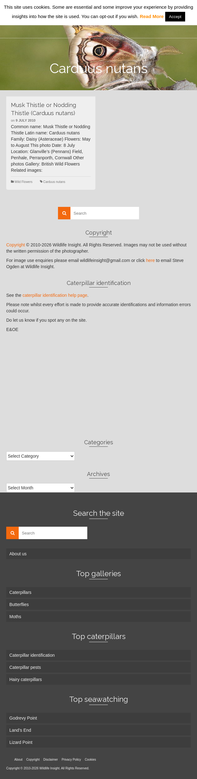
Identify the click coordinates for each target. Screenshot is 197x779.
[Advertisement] (98, 385)
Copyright (15, 244)
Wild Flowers (23, 182)
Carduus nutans (54, 182)
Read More (152, 16)
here (150, 260)
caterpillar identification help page (54, 295)
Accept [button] (175, 16)
